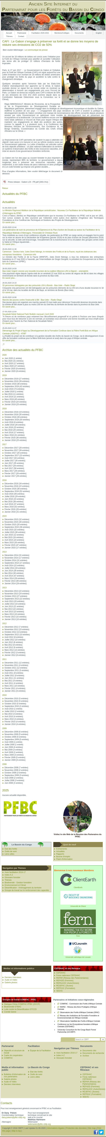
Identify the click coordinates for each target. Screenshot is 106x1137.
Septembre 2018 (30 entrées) (17, 420)
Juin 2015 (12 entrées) (14, 535)
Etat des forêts (11, 849)
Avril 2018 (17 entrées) (14, 432)
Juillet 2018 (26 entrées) (15, 425)
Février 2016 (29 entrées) (15, 509)
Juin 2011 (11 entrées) (14, 678)
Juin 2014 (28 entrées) (14, 571)
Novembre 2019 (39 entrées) (17, 381)
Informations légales (55, 1128)
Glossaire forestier (12, 877)
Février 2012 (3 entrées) (15, 652)
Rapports (60, 854)
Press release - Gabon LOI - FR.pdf (28, 182)
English (99, 33)
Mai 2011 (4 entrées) (13, 681)
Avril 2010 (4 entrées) (14, 716)
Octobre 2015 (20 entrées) (16, 524)
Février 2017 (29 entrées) (15, 473)
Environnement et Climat (15, 885)
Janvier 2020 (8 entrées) (15, 371)
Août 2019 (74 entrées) (14, 389)
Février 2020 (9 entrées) (15, 368)
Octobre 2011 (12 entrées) (16, 668)
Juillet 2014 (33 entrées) (15, 568)
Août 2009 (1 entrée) (13, 742)
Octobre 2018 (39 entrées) (16, 417)
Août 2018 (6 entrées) (14, 422)
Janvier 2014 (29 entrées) (16, 583)
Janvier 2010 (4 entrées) (15, 724)
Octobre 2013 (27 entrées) (16, 596)
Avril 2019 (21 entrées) (14, 397)
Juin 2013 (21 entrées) (14, 606)
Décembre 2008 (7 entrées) (16, 767)
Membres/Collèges (62, 33)
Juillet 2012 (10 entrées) (15, 640)
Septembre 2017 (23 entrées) (17, 455)
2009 (4, 728)
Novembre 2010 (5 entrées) (16, 701)
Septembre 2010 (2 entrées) (17, 706)
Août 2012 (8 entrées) (14, 637)
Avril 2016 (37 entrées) (14, 504)
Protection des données (76, 1128)
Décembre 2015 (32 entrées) (17, 519)
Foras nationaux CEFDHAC (68, 975)
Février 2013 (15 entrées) (15, 617)
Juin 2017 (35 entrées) (14, 463)
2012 (4, 623)
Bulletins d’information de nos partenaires (14, 1075)
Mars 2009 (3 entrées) (14, 755)
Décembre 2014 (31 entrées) (17, 555)
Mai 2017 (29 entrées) (14, 466)
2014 (4, 552)
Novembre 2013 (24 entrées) (17, 594)
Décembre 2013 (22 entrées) (17, 591)
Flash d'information (64, 859)
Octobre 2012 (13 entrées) (16, 632)
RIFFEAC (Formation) (65, 988)
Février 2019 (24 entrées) (15, 402)
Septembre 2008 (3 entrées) (17, 775)
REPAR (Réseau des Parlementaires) (72, 978)
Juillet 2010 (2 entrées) (14, 711)
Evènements (61, 849)
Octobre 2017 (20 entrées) (16, 453)
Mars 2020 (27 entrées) (15, 366)
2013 (4, 588)
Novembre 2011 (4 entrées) (16, 665)
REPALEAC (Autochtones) (67, 983)
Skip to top (16, 1131)
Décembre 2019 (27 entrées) (17, 379)
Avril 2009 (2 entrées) (14, 752)
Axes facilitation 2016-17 (15, 872)
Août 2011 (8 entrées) (14, 673)
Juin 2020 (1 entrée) (13, 358)
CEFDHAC (61, 973)
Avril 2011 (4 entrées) (14, 683)
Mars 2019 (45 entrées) (15, 399)
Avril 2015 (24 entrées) (14, 540)
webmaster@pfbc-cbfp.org (39, 1124)
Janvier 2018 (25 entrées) (16, 440)
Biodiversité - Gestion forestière (18, 882)
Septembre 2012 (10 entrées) (17, 634)
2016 (4, 480)
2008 (4, 764)
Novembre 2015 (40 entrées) (17, 522)
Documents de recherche (93, 1053)
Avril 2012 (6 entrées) (14, 647)
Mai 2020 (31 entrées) (14, 361)
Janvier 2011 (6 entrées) (15, 691)
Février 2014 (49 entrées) (15, 581)
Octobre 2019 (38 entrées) (16, 384)
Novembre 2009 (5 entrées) (16, 734)
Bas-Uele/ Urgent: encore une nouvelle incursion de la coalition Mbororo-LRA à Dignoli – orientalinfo (45, 271)
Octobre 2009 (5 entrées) (15, 737)
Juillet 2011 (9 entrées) (14, 675)
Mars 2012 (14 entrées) (15, 650)
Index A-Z (9, 875)
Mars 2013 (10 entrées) (15, 614)
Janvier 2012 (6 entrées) (15, 655)
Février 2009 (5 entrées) (15, 757)
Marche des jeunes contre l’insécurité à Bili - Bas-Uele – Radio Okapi (32, 300)
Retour (5, 188)
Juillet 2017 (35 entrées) (15, 461)
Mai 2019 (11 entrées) (14, 394)
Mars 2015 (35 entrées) (15, 542)
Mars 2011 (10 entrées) (15, 686)
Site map (92, 1128)
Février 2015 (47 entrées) (15, 545)
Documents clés (89, 1050)
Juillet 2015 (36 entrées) (15, 532)
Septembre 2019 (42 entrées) (17, 386)
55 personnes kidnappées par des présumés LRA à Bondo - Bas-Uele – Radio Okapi (38, 285)
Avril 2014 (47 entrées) (14, 576)
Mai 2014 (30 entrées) (14, 573)
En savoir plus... (9, 222)
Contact (21, 36)
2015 (4, 516)
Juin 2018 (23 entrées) (14, 427)
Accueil (9, 33)
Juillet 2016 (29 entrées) (15, 496)
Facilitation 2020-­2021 (40, 33)
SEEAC (59, 991)
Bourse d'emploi (63, 856)
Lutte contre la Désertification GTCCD (20, 1009)
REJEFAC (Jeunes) (64, 986)
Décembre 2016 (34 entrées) (17, 483)
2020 (4, 355)
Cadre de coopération (13, 1055)
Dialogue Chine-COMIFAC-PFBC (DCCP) (22, 1004)
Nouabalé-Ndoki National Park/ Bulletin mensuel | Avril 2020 (28, 314)
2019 (4, 375)
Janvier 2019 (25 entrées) (16, 404)
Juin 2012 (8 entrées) (14, 642)
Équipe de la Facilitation (40, 1050)
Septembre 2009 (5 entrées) (17, 739)
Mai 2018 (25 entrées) (14, 430)
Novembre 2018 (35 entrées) (17, 414)
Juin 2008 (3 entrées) (14, 783)
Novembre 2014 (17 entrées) (17, 558)
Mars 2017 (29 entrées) (15, 471)
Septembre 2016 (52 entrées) (17, 491)
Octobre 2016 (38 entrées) (16, 489)
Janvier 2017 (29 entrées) (16, 476)
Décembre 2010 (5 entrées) (16, 698)
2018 (4, 408)
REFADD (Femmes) (64, 980)
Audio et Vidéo (11, 980)
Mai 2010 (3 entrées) (13, 714)
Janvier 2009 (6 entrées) (15, 760)
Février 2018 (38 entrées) (15, 438)
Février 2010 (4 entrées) (15, 722)
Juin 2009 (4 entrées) (14, 747)
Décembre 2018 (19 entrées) (17, 412)
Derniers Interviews (13, 977)
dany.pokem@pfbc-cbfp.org (13, 1117)
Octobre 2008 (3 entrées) (15, 773)
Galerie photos (11, 982)
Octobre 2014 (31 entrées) (16, 560)
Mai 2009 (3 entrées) (13, 750)
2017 (4, 444)
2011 (4, 659)
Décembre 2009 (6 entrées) (16, 732)
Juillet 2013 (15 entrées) (15, 604)
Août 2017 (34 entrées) (14, 458)
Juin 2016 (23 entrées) (14, 499)
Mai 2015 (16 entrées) (14, 537)
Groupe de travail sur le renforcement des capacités (27, 890)
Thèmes (9, 36)
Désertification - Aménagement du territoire (23, 888)
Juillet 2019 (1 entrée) (14, 391)
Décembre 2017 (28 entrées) (17, 448)
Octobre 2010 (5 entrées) (15, 704)
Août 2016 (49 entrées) (14, 494)
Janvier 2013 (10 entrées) (16, 619)
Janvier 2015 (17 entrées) (16, 548)
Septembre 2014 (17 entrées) (17, 563)
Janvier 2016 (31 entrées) (16, 512)
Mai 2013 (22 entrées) (14, 609)
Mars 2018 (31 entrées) (15, 435)
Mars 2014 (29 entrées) (15, 578)
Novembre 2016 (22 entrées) (17, 486)
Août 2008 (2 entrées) (14, 778)
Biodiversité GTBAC (12, 1007)
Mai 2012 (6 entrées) (13, 645)
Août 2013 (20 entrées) (14, 601)
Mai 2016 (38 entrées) (14, 501)
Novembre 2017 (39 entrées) (17, 450)
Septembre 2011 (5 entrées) (17, 670)
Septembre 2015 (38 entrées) (17, 527)
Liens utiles (9, 854)
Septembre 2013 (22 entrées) (17, 599)
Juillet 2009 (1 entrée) (14, 744)
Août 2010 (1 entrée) (13, 709)
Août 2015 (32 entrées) (14, 530)
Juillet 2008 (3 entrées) (14, 780)
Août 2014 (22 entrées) (14, 565)
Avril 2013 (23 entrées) (14, 612)
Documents (79, 33)
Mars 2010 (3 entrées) (14, 719)
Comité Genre (10, 1012)
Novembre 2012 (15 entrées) (17, 629)
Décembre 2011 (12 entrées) (17, 663)
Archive (85, 1056)
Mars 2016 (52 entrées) (15, 507)
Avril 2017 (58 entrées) (14, 468)
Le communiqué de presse (36, 50)
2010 (4, 695)
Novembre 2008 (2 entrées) (16, 770)
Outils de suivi (11, 851)
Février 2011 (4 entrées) (15, 688)
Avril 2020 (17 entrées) (14, 363)
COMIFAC (8, 1058)
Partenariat (21, 33)
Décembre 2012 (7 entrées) (16, 627)
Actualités (60, 851)
